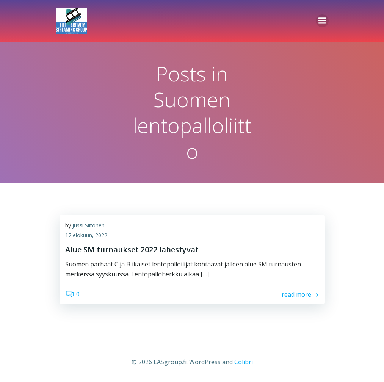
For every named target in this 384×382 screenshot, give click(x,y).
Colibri (243, 362)
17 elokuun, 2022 (86, 235)
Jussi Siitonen (88, 225)
